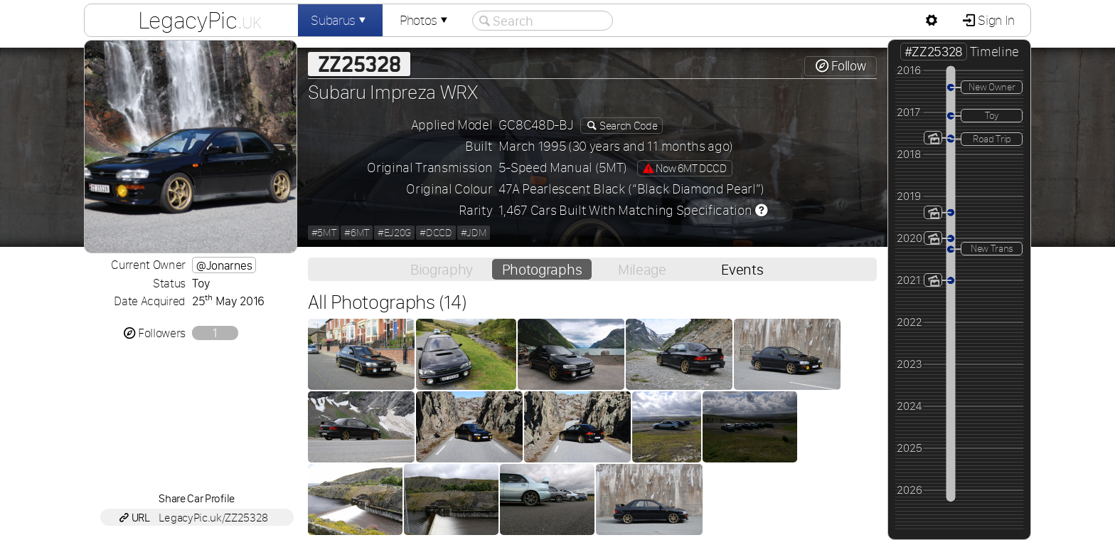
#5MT (323, 232)
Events (742, 269)
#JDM (474, 232)
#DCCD (436, 232)
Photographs (542, 269)
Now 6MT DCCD (685, 168)
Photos (425, 20)
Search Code (627, 125)
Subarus (340, 20)
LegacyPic (200, 20)
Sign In (995, 20)
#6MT (356, 232)
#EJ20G (394, 232)
